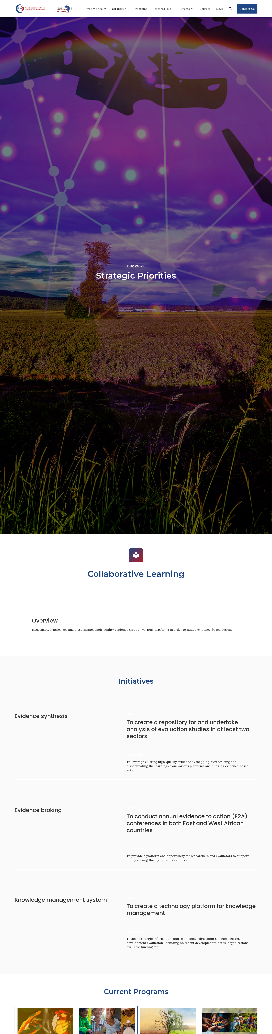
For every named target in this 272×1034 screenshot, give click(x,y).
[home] (30, 8)
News (219, 8)
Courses (204, 8)
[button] (96, 9)
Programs (140, 8)
